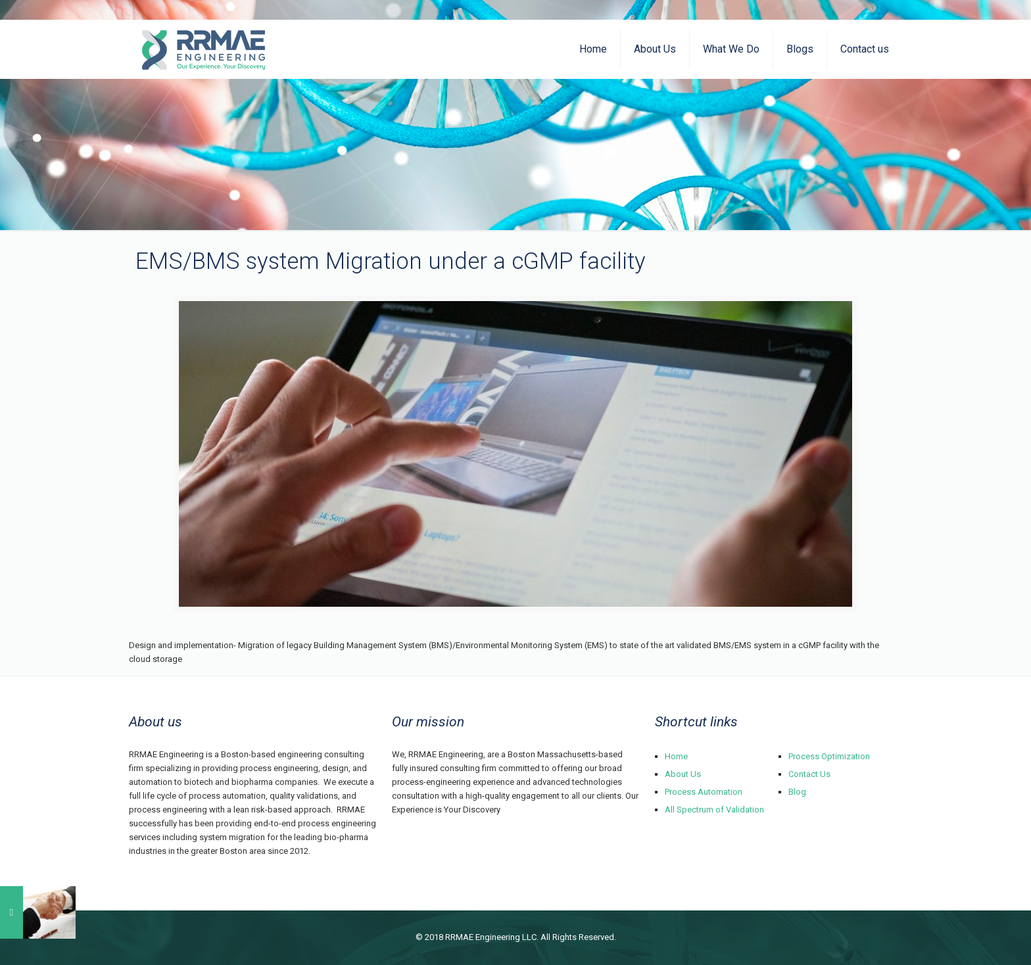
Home (676, 756)
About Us (683, 774)
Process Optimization (829, 756)
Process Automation (703, 792)
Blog (797, 792)
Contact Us (809, 774)
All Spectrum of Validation (714, 809)
